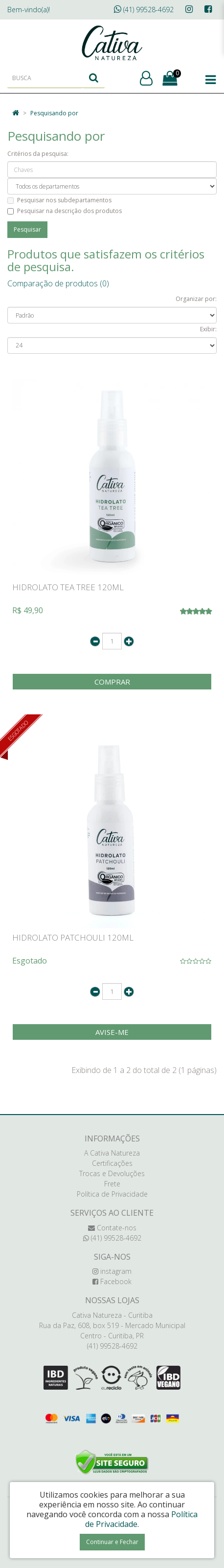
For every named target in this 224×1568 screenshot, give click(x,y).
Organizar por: (196, 299)
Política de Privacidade (112, 1194)
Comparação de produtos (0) (58, 283)
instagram (112, 1271)
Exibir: (208, 329)
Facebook (112, 1281)
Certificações (112, 1163)
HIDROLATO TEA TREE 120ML (68, 587)
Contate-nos (112, 1227)
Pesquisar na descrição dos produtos (64, 211)
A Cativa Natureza (112, 1153)
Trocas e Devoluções (112, 1173)
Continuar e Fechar (112, 1542)
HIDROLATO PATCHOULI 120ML (73, 937)
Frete (112, 1183)
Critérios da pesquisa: (37, 154)
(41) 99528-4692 (144, 9)
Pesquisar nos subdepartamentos (59, 200)
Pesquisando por (54, 113)
